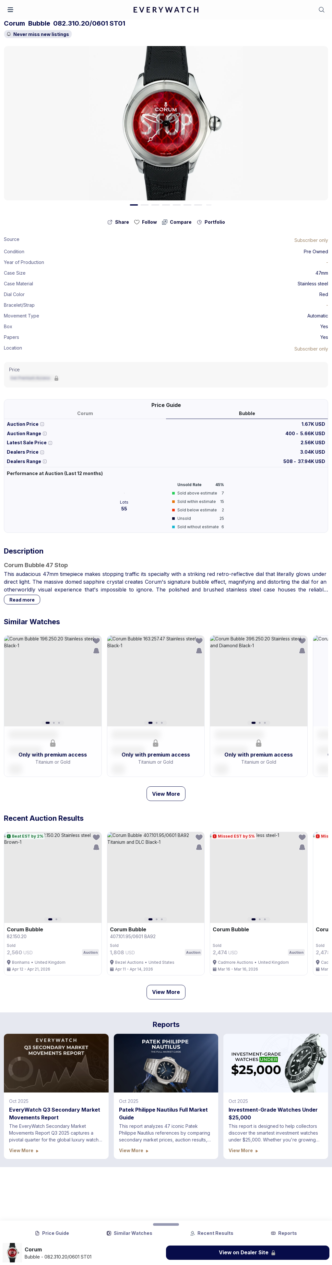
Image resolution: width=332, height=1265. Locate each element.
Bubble (39, 23)
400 (290, 433)
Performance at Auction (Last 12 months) (55, 473)
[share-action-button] (118, 222)
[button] (10, 9)
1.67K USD (313, 424)
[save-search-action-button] (96, 651)
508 (288, 461)
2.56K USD (313, 442)
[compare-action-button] (177, 222)
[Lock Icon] (311, 240)
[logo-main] (166, 10)
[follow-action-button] (145, 222)
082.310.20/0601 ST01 (89, 23)
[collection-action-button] (211, 222)
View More (166, 794)
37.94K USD (311, 461)
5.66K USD (312, 433)
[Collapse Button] (166, 1224)
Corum (14, 23)
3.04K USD (312, 452)
